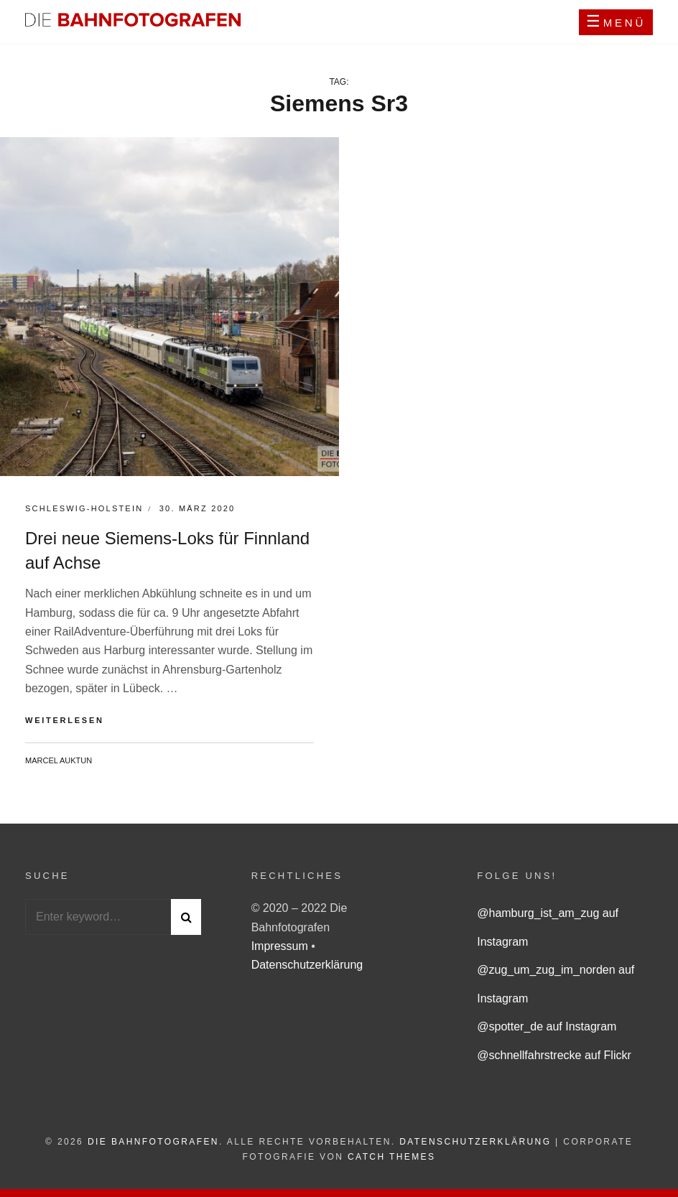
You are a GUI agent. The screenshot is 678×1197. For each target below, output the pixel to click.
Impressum (281, 946)
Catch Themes (391, 1157)
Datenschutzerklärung (307, 965)
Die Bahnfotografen (153, 1142)
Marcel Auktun (58, 760)
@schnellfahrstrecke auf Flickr (554, 1055)
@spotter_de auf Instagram (546, 1026)
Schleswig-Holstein (84, 508)
